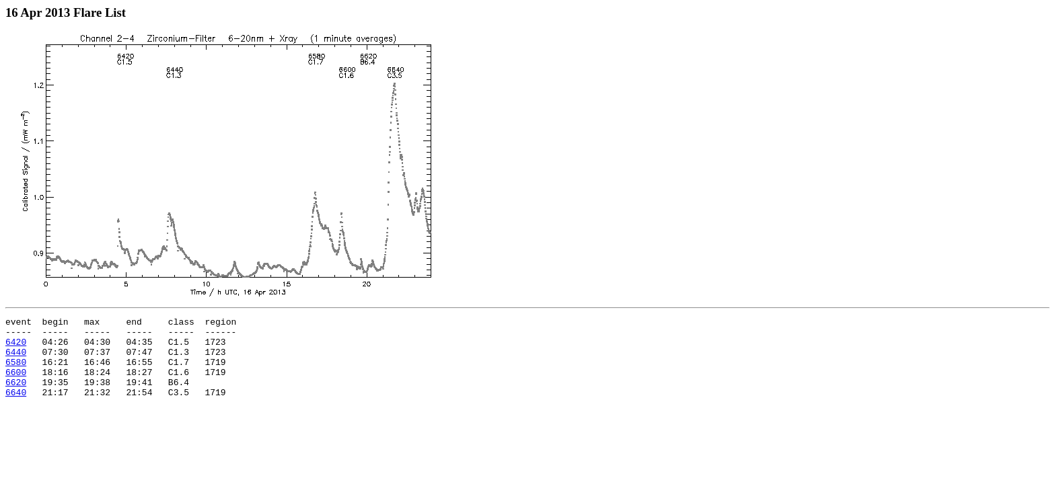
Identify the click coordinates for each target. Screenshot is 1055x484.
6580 (15, 372)
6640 (15, 408)
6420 (15, 347)
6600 (15, 384)
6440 (15, 360)
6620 (15, 396)
